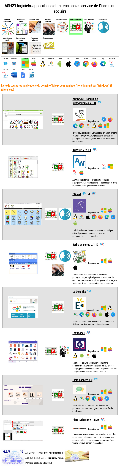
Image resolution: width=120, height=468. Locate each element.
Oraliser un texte (102, 19)
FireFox (94, 59)
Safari (77, 59)
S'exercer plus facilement (34, 39)
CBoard (76, 194)
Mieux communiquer (75, 19)
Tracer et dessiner (48, 38)
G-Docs (22, 70)
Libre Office (31, 70)
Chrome (86, 59)
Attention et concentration (7, 20)
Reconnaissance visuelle (7, 39)
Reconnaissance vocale (20, 39)
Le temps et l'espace (61, 19)
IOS (68, 59)
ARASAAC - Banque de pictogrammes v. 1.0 (85, 101)
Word (14, 70)
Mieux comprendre (89, 19)
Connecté (5, 59)
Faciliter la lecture (34, 19)
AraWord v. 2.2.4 (81, 150)
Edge (103, 59)
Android (60, 59)
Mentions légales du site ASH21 (38, 462)
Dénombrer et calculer (20, 20)
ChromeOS (51, 59)
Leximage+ (78, 333)
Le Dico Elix (79, 292)
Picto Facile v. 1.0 (82, 380)
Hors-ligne (14, 59)
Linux (42, 59)
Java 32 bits (112, 59)
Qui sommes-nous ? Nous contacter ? (48, 452)
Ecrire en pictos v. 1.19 (85, 245)
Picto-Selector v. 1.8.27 (85, 420)
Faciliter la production (48, 20)
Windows (25, 59)
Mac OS (34, 59)
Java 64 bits (5, 70)
